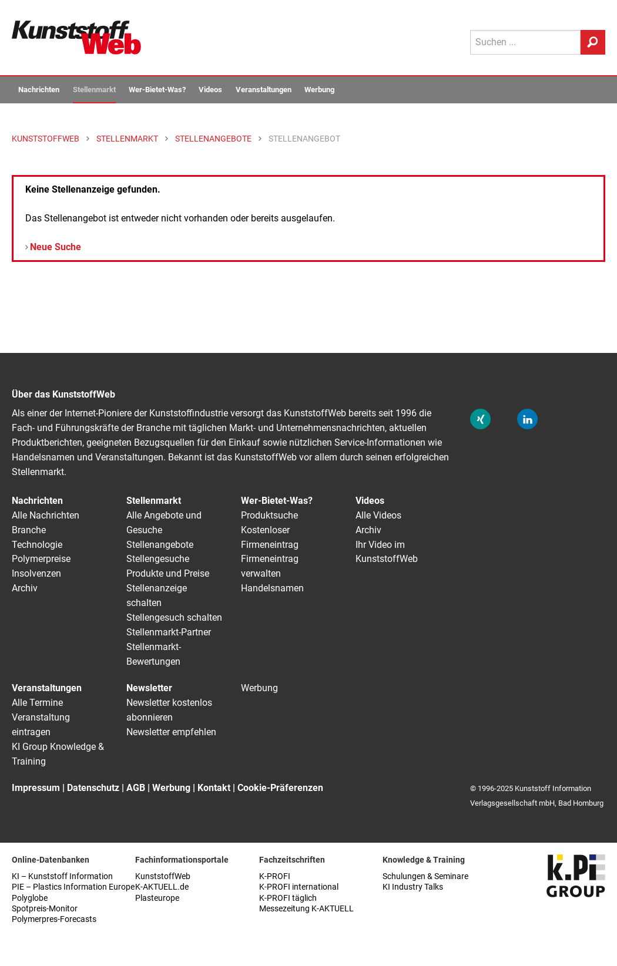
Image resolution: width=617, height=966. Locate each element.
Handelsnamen (272, 588)
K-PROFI (274, 876)
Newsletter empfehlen (171, 732)
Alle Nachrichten (45, 515)
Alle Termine (37, 702)
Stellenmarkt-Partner (168, 632)
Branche (29, 530)
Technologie (37, 544)
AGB (135, 787)
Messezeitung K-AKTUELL (306, 909)
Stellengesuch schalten (174, 617)
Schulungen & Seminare (425, 876)
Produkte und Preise (167, 573)
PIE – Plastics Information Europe (73, 887)
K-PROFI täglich (288, 898)
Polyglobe (30, 898)
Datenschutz (93, 787)
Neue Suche (55, 247)
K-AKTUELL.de (162, 887)
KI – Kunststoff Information (62, 876)
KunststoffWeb (162, 876)
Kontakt (213, 787)
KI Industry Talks (413, 887)
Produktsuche (269, 515)
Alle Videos (378, 515)
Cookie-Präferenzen (280, 787)
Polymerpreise (41, 558)
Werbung (319, 89)
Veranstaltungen (263, 89)
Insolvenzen (36, 573)
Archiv (25, 588)
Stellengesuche (157, 558)
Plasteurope (157, 898)
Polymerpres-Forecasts (54, 919)
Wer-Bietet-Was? (157, 89)
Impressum (36, 787)
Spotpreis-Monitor (45, 909)
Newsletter (149, 688)
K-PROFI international (298, 887)
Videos (210, 89)
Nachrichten (38, 89)
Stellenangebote (159, 544)
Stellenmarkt (94, 89)
